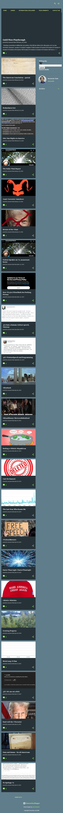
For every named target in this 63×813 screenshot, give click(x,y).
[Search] (55, 3)
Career (12, 10)
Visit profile (51, 81)
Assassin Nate (53, 78)
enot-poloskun (36, 806)
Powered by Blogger (31, 803)
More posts (18, 797)
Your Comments (43, 10)
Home (4, 10)
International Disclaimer (26, 10)
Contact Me (55, 10)
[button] (59, 53)
